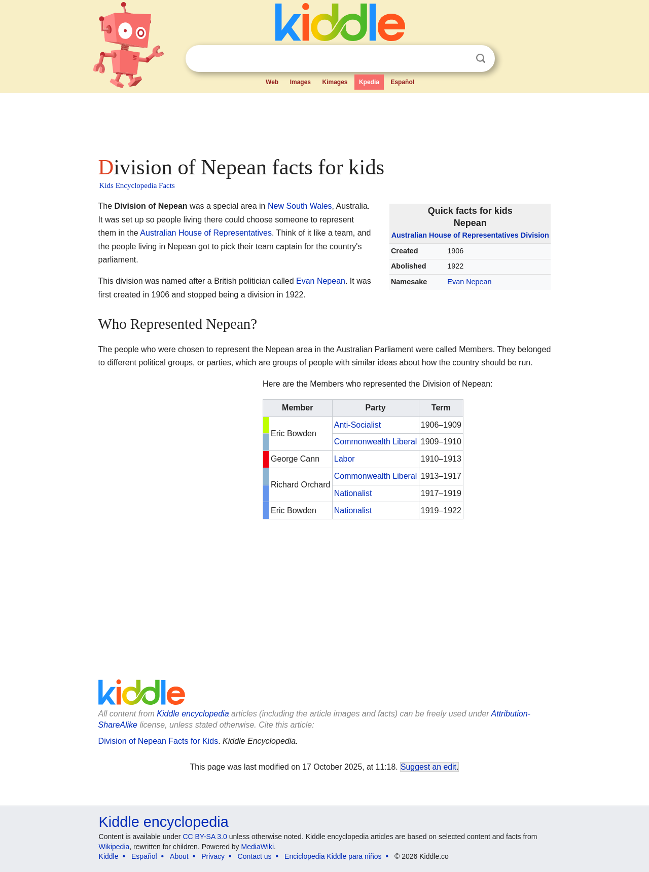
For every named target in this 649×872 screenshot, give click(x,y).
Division (535, 235)
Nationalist (353, 493)
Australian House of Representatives (206, 233)
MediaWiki (257, 847)
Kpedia (369, 82)
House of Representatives (474, 235)
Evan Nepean (469, 282)
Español (402, 82)
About (179, 856)
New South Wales (300, 206)
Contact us (255, 856)
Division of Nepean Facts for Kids (158, 741)
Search (480, 58)
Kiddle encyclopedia (193, 713)
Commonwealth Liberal (375, 441)
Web (272, 82)
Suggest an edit (428, 767)
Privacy (213, 856)
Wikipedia (114, 847)
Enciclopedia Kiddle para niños (332, 856)
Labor (344, 458)
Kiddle (109, 856)
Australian (409, 235)
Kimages (334, 82)
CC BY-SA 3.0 (205, 836)
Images (300, 82)
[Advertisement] (324, 121)
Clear (459, 58)
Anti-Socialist (357, 425)
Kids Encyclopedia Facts (137, 185)
